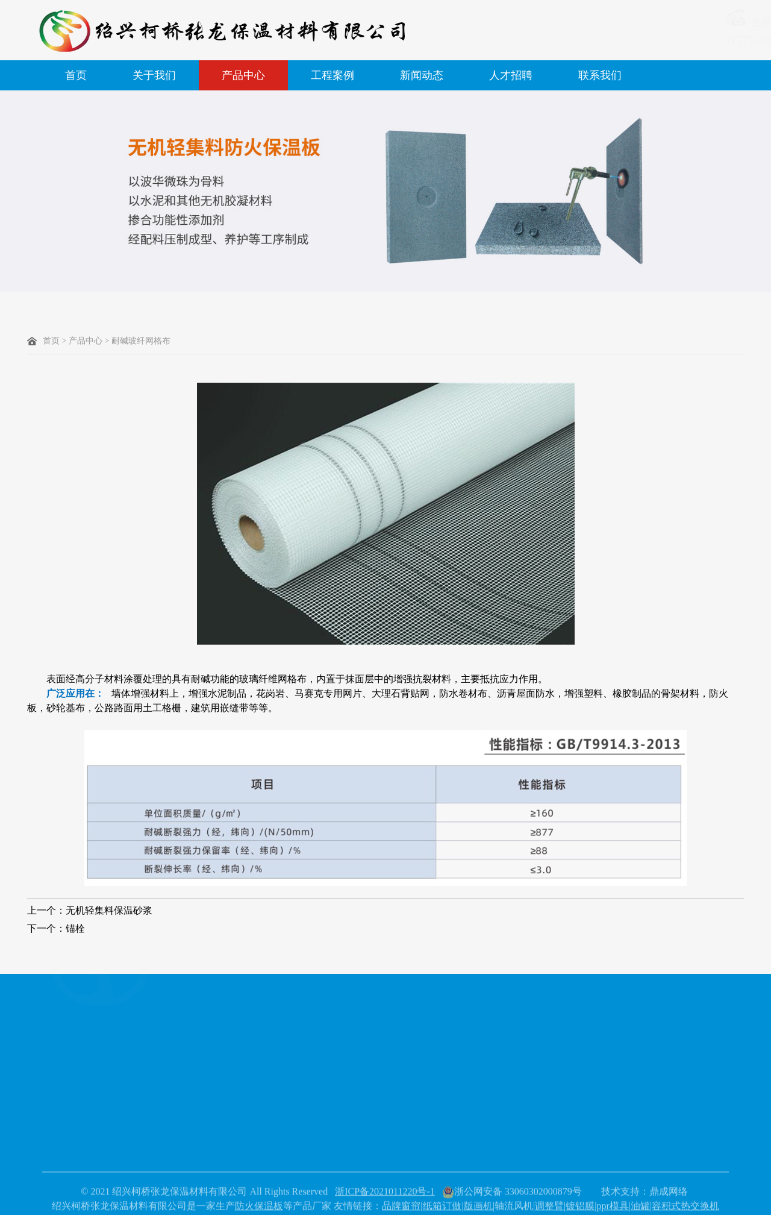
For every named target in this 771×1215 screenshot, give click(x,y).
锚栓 (75, 928)
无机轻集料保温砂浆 (109, 910)
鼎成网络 (668, 1206)
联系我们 (600, 75)
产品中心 (243, 75)
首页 (76, 75)
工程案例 (332, 75)
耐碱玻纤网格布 (140, 340)
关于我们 (154, 75)
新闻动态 (421, 75)
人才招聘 (510, 75)
